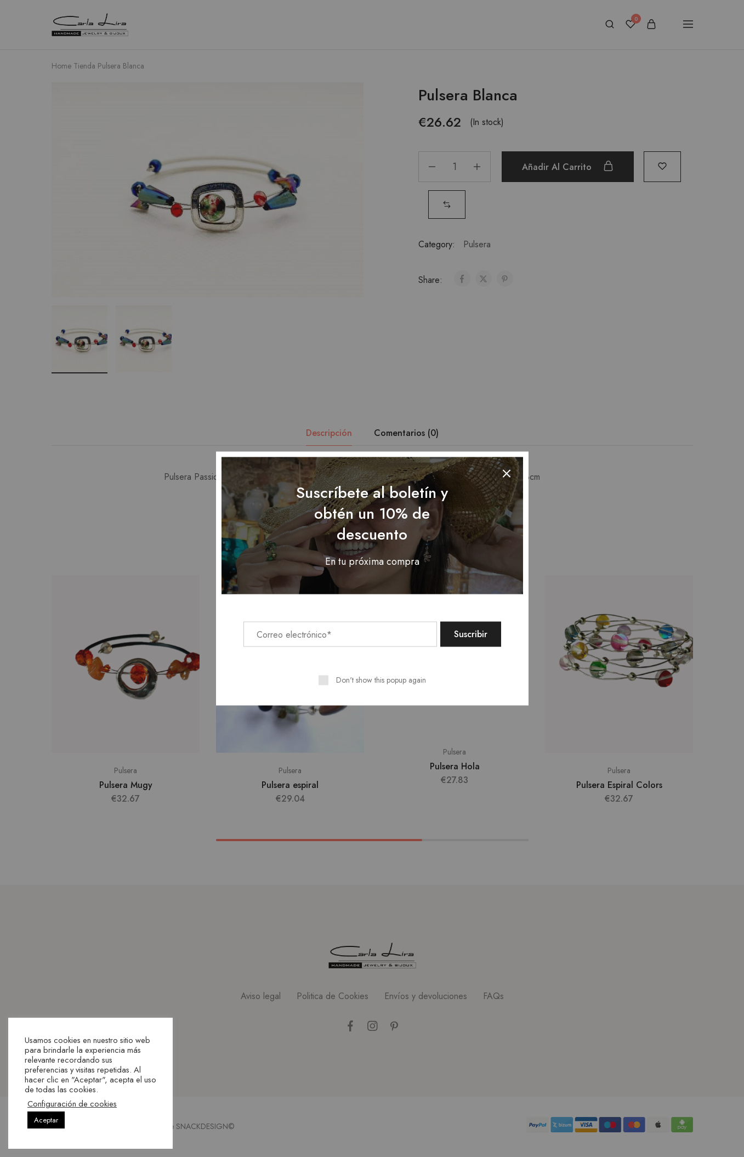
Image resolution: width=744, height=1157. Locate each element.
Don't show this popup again (381, 679)
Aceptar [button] (46, 1120)
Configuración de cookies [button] (72, 1104)
